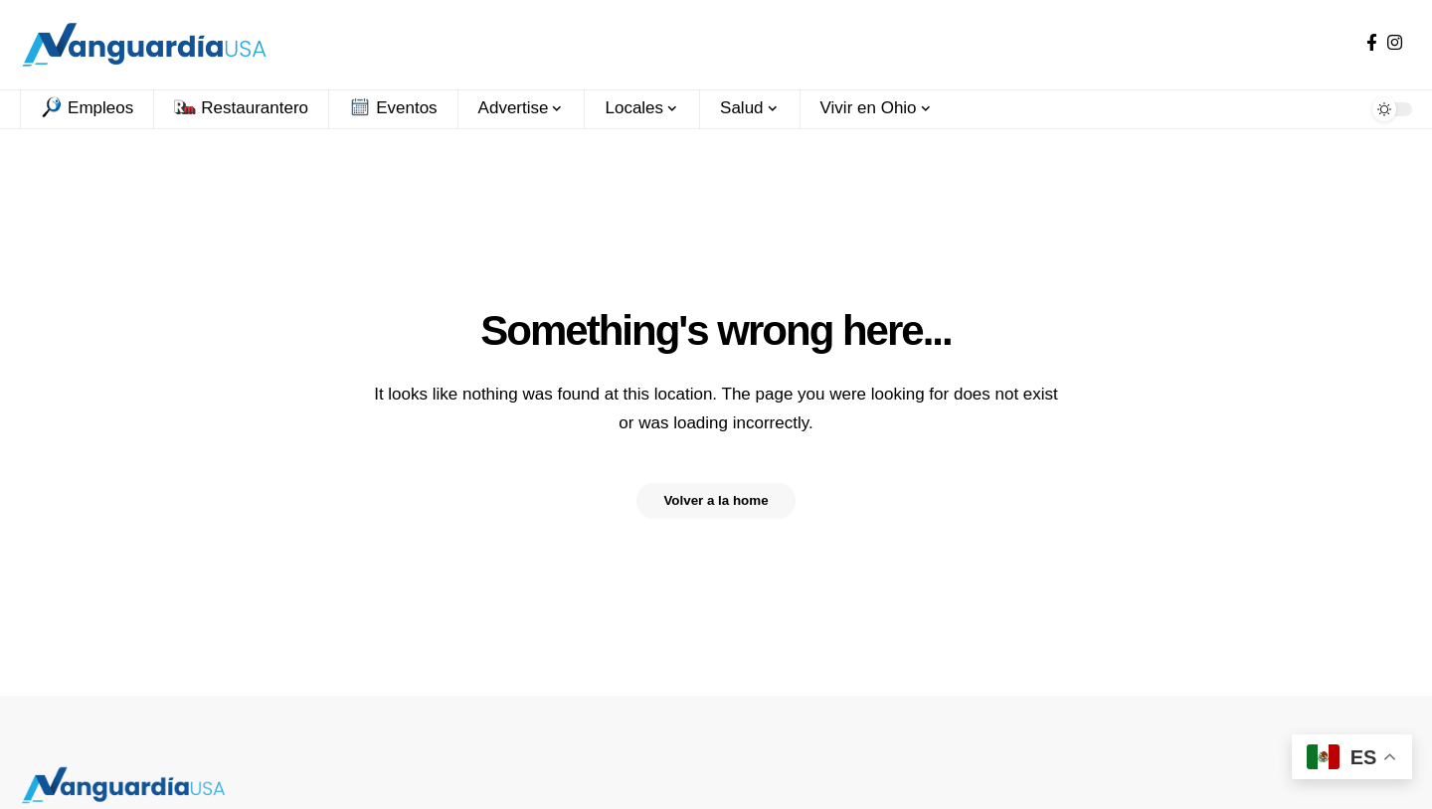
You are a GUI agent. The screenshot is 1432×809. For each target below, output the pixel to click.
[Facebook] (1371, 43)
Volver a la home (716, 501)
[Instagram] (1394, 43)
